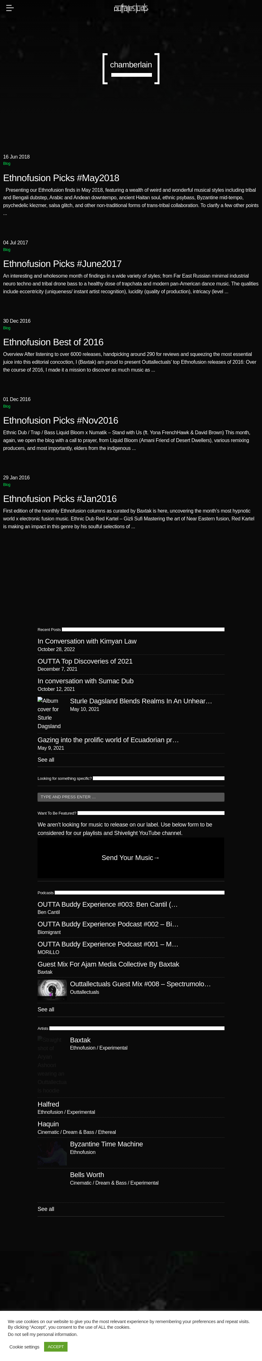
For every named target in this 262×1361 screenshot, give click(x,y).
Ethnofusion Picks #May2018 (61, 178)
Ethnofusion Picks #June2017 (62, 264)
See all (46, 813)
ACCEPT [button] (56, 1346)
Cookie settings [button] (24, 1346)
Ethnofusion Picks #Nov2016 (60, 420)
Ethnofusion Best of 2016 (53, 342)
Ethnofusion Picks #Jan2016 (60, 499)
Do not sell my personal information (42, 1334)
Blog (6, 163)
